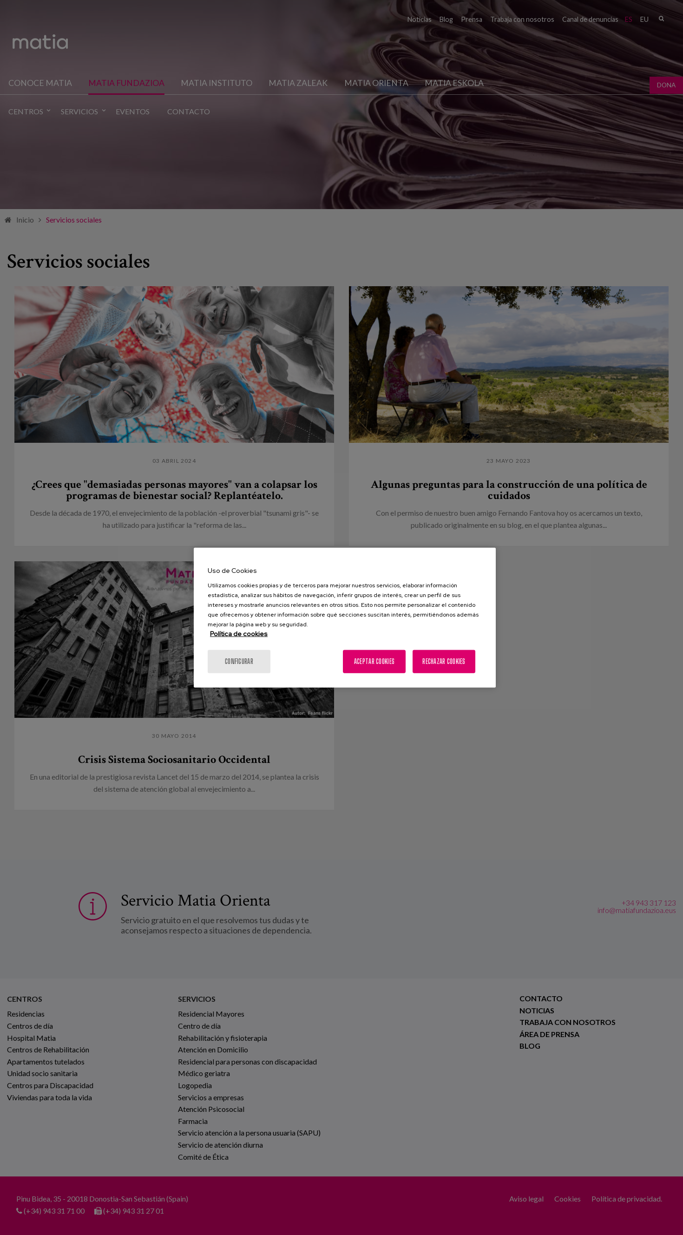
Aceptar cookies (374, 661)
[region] (345, 618)
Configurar (239, 661)
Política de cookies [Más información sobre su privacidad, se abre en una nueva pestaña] (239, 633)
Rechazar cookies (443, 661)
